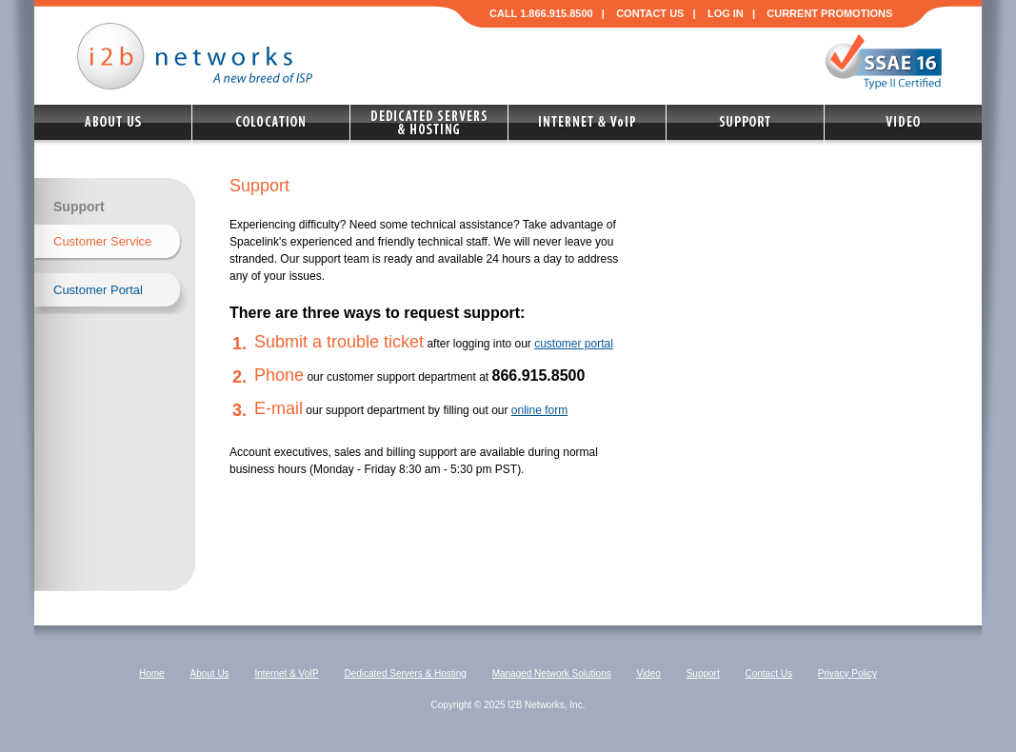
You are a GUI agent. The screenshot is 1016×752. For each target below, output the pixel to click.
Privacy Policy (847, 673)
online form (539, 410)
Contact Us (768, 673)
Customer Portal (98, 290)
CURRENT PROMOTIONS (829, 13)
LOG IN (725, 13)
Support (703, 673)
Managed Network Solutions (551, 673)
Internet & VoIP (286, 673)
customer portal (573, 343)
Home (152, 673)
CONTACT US (650, 13)
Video (648, 673)
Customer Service (102, 241)
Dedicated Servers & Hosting (405, 673)
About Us (209, 673)
